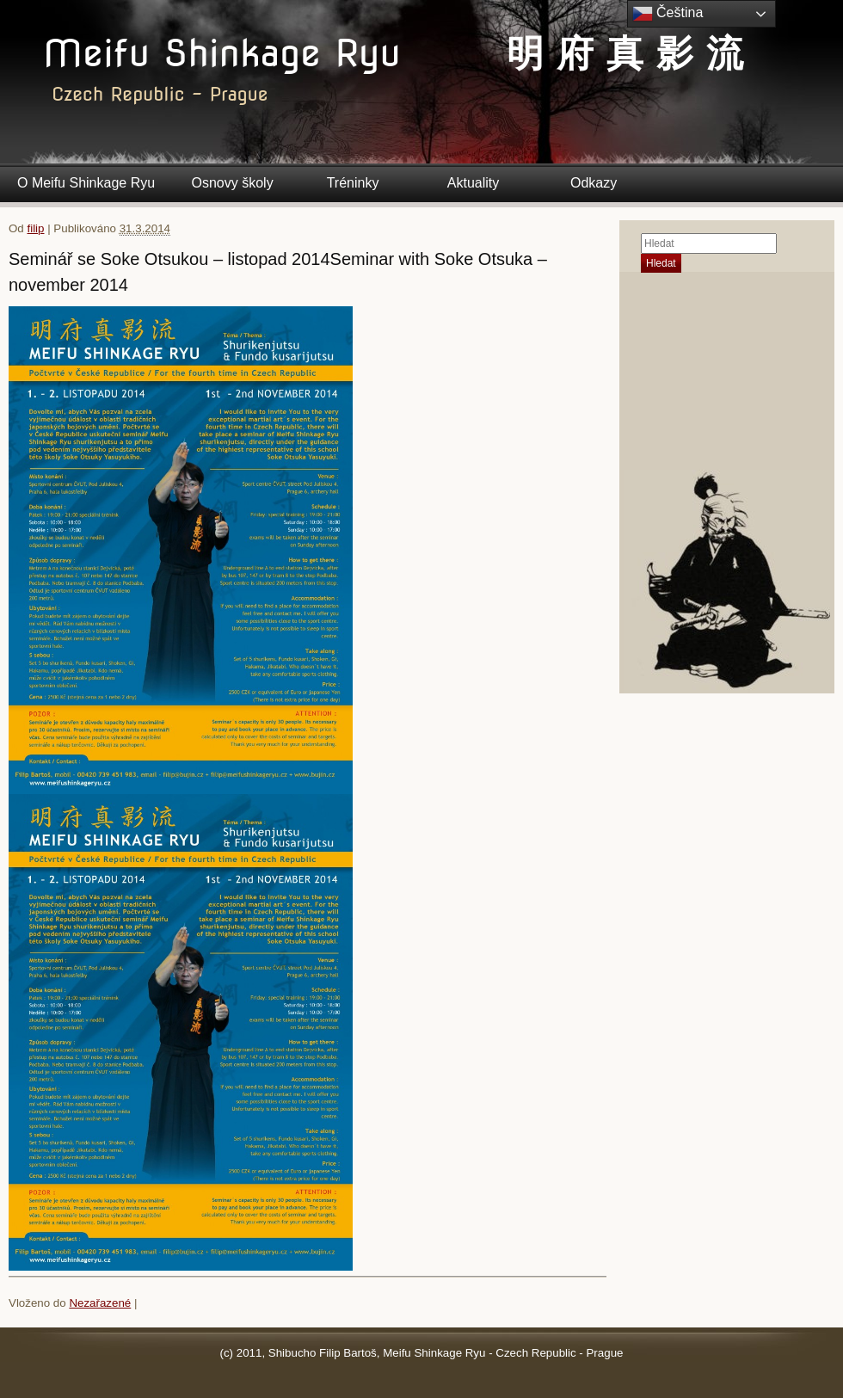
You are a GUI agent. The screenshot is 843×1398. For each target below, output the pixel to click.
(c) (227, 1352)
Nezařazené (100, 1302)
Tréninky (353, 183)
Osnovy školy (233, 183)
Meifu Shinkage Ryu (221, 53)
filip (35, 228)
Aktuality (473, 183)
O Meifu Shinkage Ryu (86, 183)
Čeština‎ (668, 13)
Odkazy (593, 183)
